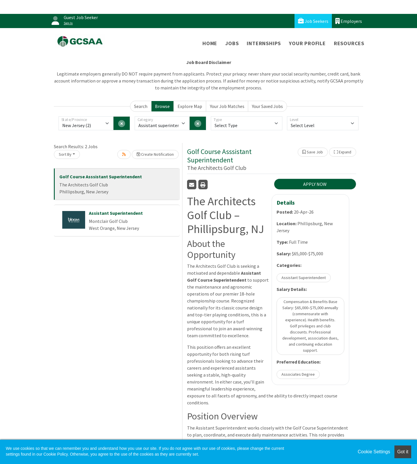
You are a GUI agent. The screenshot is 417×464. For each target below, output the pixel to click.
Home (209, 43)
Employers (348, 21)
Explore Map (190, 106)
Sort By (65, 154)
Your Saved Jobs (267, 106)
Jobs (232, 43)
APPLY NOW (315, 184)
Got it (402, 451)
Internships (264, 43)
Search (140, 106)
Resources (349, 43)
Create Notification (155, 154)
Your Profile (307, 43)
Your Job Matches (227, 106)
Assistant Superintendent (116, 213)
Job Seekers (313, 21)
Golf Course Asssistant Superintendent (100, 176)
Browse (162, 106)
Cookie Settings (374, 451)
